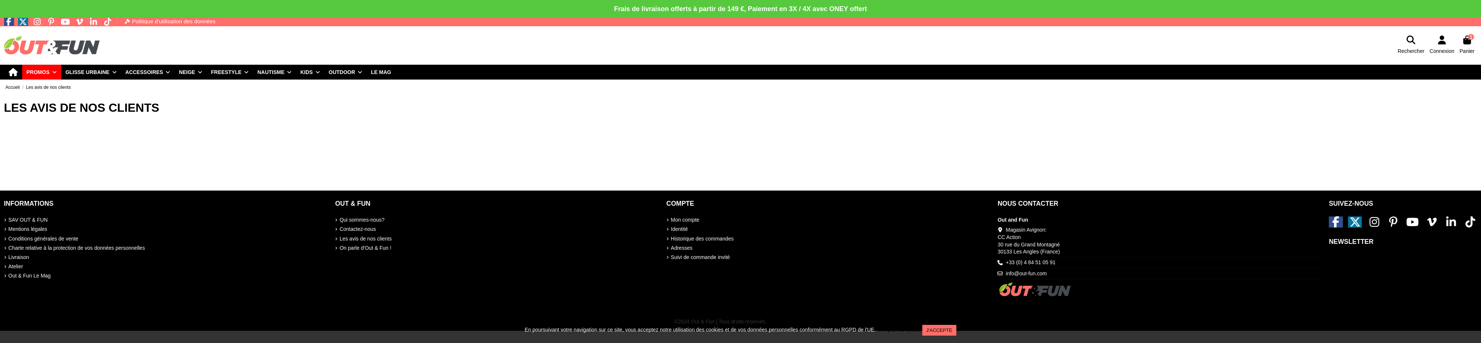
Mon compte (685, 220)
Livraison (19, 257)
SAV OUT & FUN (28, 220)
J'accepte (939, 330)
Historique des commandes (702, 239)
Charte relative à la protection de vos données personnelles (77, 248)
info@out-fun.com (1026, 273)
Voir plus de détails (899, 330)
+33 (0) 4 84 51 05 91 (1031, 262)
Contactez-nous (358, 229)
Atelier (16, 266)
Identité (679, 229)
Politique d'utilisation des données (173, 21)
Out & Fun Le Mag (30, 276)
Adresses (681, 248)
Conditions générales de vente (43, 239)
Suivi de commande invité (700, 257)
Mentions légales (28, 229)
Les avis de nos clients (366, 239)
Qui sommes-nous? (362, 220)
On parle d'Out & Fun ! (365, 248)
